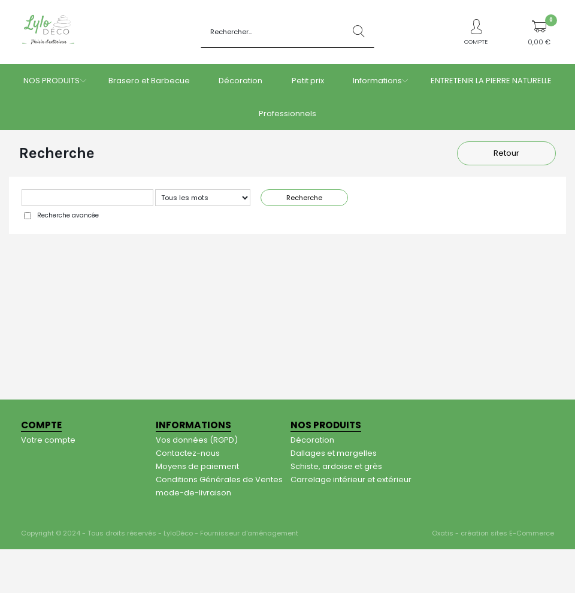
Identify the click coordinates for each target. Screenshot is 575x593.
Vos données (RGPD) (197, 440)
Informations (377, 80)
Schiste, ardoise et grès (336, 466)
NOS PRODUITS (51, 80)
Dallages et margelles (333, 453)
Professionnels (287, 113)
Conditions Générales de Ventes (219, 479)
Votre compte (48, 440)
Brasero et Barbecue (149, 80)
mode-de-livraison (193, 492)
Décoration (240, 80)
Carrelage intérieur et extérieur (350, 479)
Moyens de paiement (197, 466)
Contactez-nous (188, 453)
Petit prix (308, 80)
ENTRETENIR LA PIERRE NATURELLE (491, 80)
